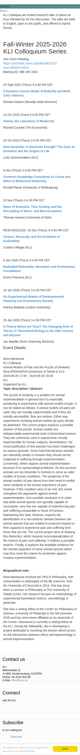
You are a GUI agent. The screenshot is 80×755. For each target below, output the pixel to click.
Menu (3, 10)
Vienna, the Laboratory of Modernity (28, 121)
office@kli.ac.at (19, 680)
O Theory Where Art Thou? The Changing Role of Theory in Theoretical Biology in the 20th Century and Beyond (38, 331)
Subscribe (16, 736)
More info (30, 751)
